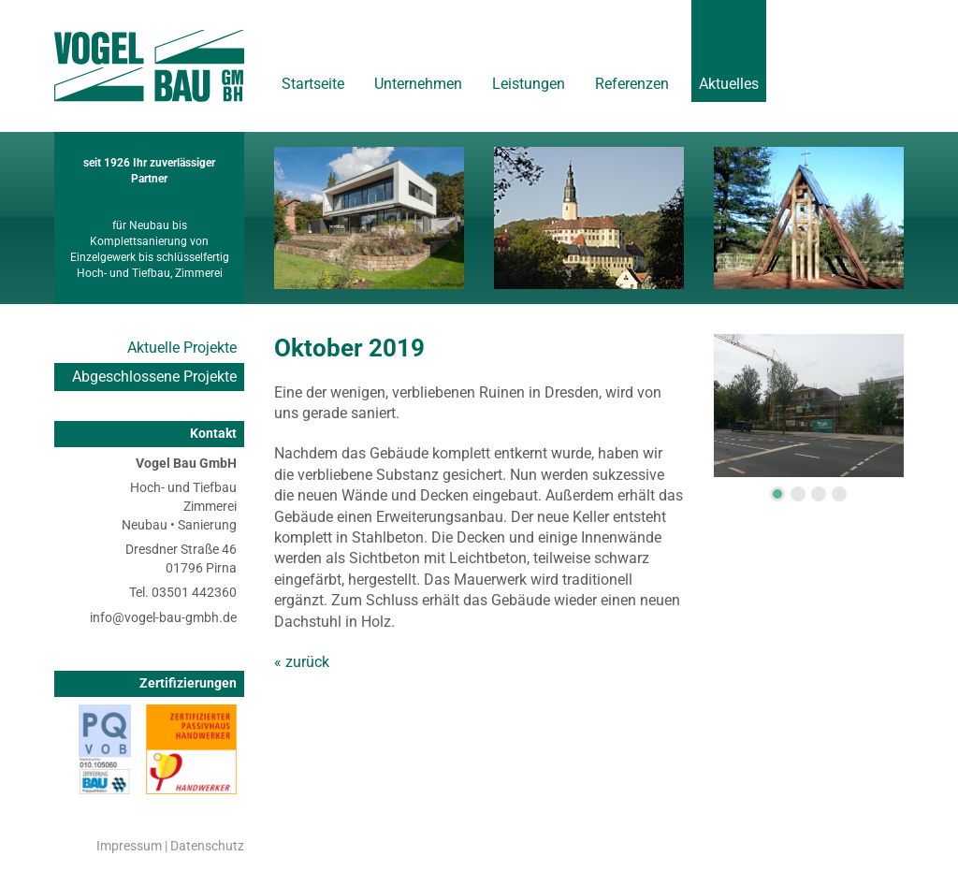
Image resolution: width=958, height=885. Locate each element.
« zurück (301, 662)
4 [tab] (839, 494)
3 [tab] (819, 494)
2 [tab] (798, 494)
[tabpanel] (809, 405)
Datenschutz (207, 845)
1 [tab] (778, 494)
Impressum (129, 845)
